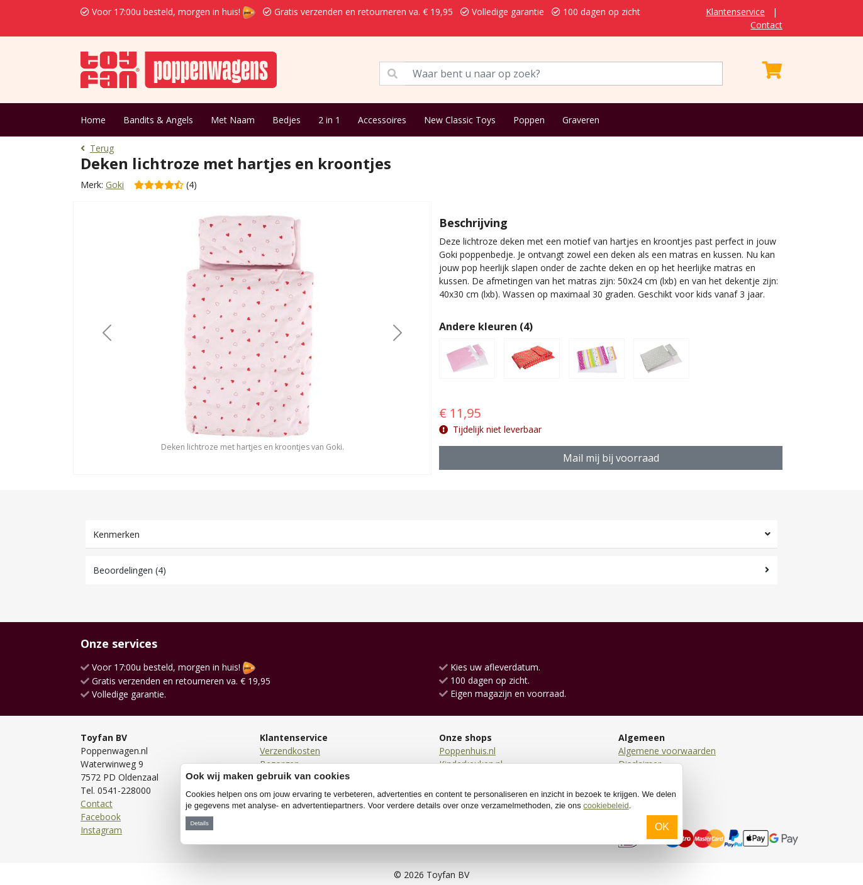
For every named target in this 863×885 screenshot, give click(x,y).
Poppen (529, 120)
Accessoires (382, 120)
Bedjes (286, 120)
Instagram (101, 830)
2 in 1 (329, 120)
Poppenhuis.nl (467, 751)
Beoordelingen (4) (129, 570)
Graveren (580, 120)
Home (93, 120)
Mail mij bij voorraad (611, 458)
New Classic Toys (460, 120)
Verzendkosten (290, 751)
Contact (766, 25)
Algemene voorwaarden (667, 751)
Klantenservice (735, 12)
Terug (97, 148)
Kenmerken (116, 534)
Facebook (101, 817)
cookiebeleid (605, 805)
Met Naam (233, 120)
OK (662, 826)
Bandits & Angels (158, 120)
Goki (115, 185)
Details (199, 823)
